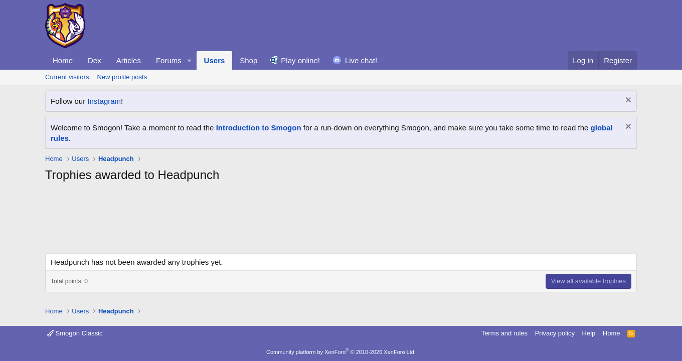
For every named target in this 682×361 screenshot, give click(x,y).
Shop (248, 60)
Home (63, 60)
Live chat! (361, 60)
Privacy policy (555, 333)
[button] (190, 60)
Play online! (300, 60)
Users (214, 60)
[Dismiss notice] (627, 101)
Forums (169, 60)
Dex (94, 60)
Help (589, 333)
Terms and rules (504, 333)
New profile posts (122, 77)
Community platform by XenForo (341, 352)
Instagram (104, 101)
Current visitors (67, 77)
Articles (128, 60)
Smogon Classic (75, 333)
